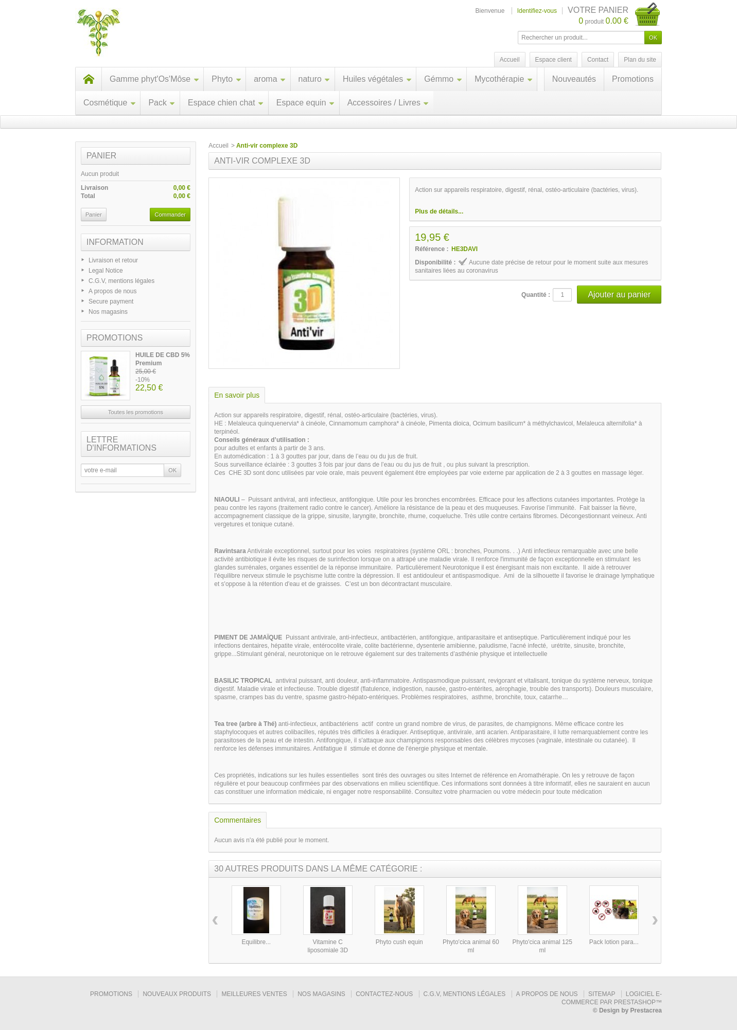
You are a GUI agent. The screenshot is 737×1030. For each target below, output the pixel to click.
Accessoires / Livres (388, 102)
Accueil (218, 145)
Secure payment (111, 301)
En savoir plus (236, 395)
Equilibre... (256, 942)
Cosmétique (109, 102)
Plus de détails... (439, 211)
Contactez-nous (384, 994)
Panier (101, 155)
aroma (270, 79)
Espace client (553, 59)
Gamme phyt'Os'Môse (154, 79)
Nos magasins (108, 311)
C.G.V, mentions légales (121, 281)
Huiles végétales (377, 79)
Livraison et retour (113, 260)
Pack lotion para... (614, 942)
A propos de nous (112, 291)
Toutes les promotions (135, 412)
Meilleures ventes (254, 994)
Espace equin (305, 102)
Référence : (431, 249)
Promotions (633, 79)
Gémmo (443, 79)
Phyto (226, 79)
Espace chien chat (226, 102)
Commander (170, 214)
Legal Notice (106, 270)
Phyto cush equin (399, 942)
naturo (314, 79)
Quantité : (535, 294)
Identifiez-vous (537, 10)
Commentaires (237, 820)
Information (115, 242)
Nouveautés (574, 79)
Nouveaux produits (177, 994)
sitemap (601, 994)
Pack (162, 102)
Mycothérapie (504, 79)
